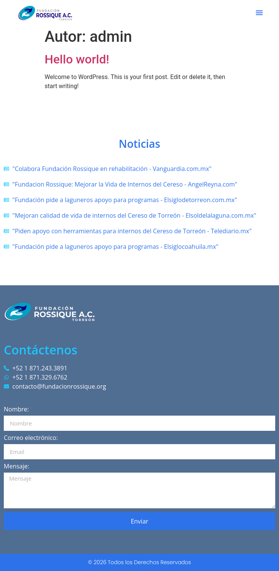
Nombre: (16, 409)
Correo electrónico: (31, 438)
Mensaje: (16, 466)
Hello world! (77, 59)
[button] (259, 12)
